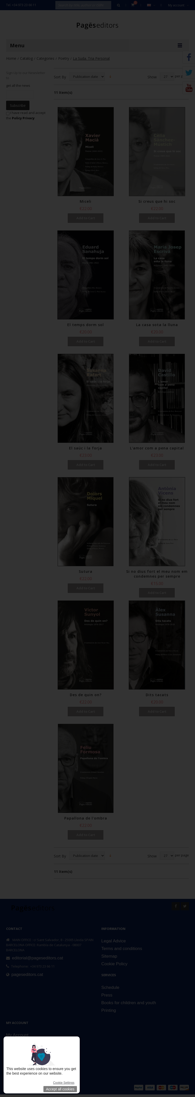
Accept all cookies (60, 1089)
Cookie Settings (63, 1083)
